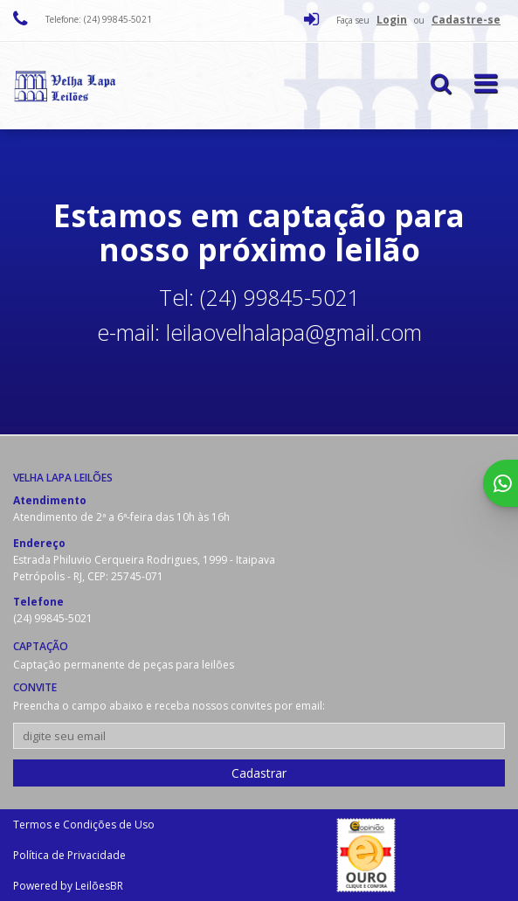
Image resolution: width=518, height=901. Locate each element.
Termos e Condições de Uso (84, 824)
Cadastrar (259, 773)
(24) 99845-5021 (53, 618)
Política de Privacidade (69, 855)
